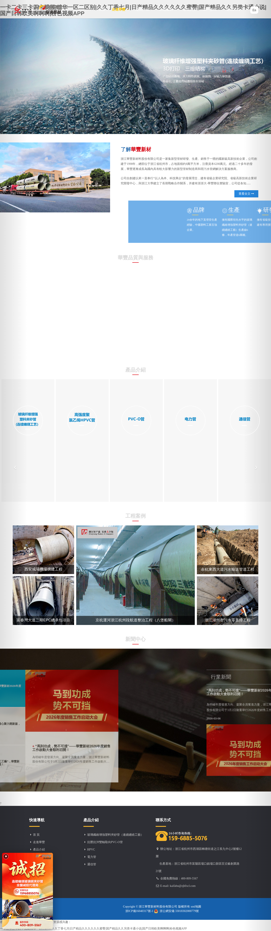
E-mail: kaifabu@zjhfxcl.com (178, 885)
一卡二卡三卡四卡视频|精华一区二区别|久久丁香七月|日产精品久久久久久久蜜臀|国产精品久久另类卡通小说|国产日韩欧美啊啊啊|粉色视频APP (93, 928)
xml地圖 (195, 906)
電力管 (91, 857)
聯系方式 (235, 9)
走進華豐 (120, 9)
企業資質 (189, 9)
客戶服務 (211, 9)
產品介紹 (144, 9)
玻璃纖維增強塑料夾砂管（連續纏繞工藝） (115, 834)
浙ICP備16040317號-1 (139, 911)
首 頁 (36, 834)
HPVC (91, 849)
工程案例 (168, 9)
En (254, 10)
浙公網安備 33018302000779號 (176, 911)
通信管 (91, 864)
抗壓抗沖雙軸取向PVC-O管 (105, 842)
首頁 (102, 9)
